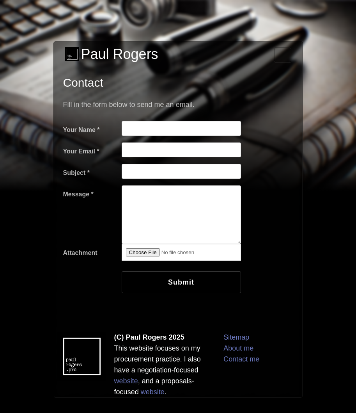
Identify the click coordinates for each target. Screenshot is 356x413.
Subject (76, 172)
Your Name (81, 129)
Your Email (81, 151)
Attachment (80, 252)
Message (78, 194)
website (126, 381)
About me (238, 348)
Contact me (241, 359)
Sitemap (236, 337)
